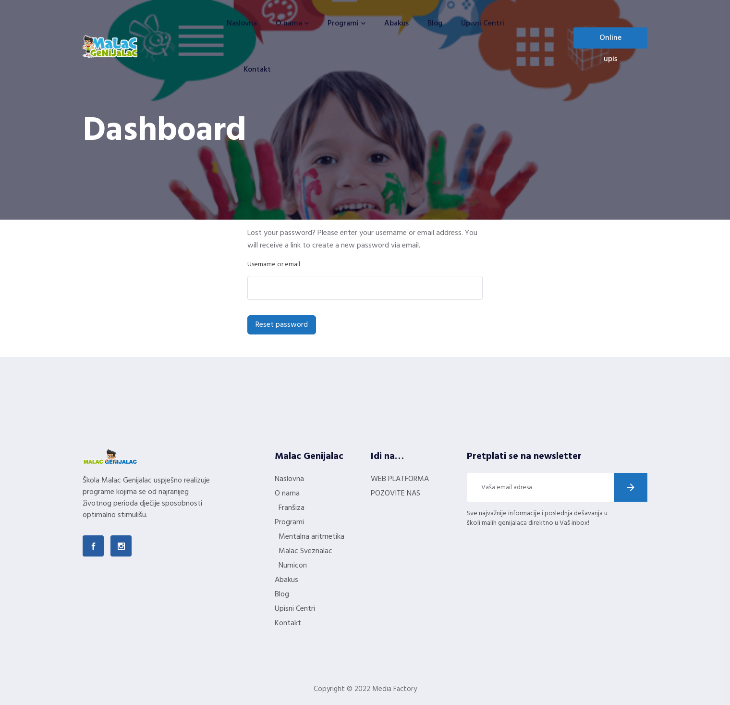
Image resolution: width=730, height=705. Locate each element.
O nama (289, 23)
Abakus (396, 23)
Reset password (282, 325)
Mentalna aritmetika (311, 537)
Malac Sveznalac (305, 551)
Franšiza (291, 508)
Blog (434, 23)
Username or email (273, 264)
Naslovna (242, 23)
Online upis (610, 40)
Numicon (293, 565)
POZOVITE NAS (395, 493)
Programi (343, 23)
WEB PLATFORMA (400, 479)
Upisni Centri (482, 23)
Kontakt (257, 69)
